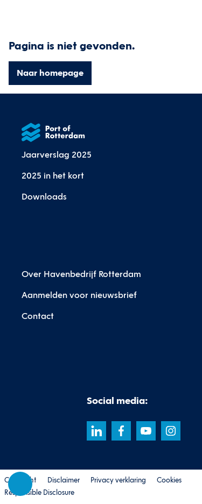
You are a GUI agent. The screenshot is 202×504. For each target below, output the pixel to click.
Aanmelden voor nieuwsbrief (79, 295)
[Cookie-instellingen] (20, 484)
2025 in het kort (53, 176)
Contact (38, 316)
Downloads (44, 196)
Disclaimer (63, 480)
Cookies (169, 480)
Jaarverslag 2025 (57, 155)
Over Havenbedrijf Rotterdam (81, 274)
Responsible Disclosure (39, 492)
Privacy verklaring (118, 480)
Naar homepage (50, 73)
